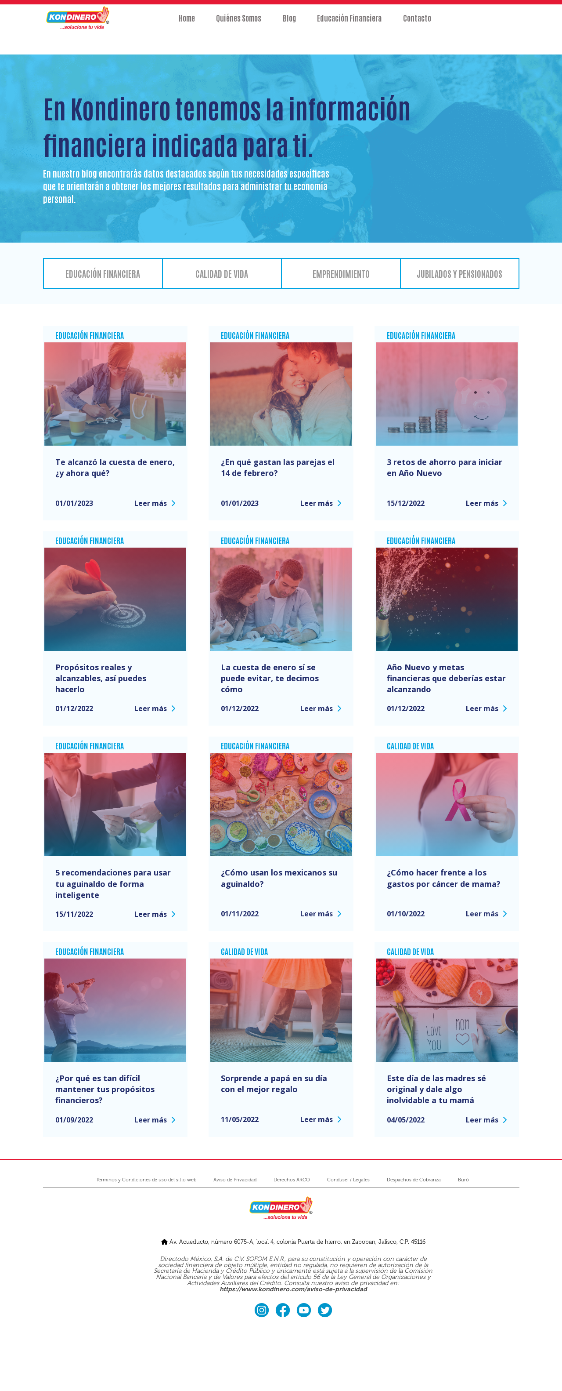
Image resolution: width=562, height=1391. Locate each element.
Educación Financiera (360, 25)
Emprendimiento (341, 273)
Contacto (439, 25)
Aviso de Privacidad (234, 1180)
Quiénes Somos (227, 25)
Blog (289, 25)
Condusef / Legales (348, 1180)
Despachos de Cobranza (414, 1180)
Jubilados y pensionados (459, 273)
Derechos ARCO (292, 1180)
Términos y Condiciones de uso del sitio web (146, 1180)
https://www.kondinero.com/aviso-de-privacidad (293, 1289)
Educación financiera (102, 273)
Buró (463, 1180)
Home (164, 25)
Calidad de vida (221, 273)
